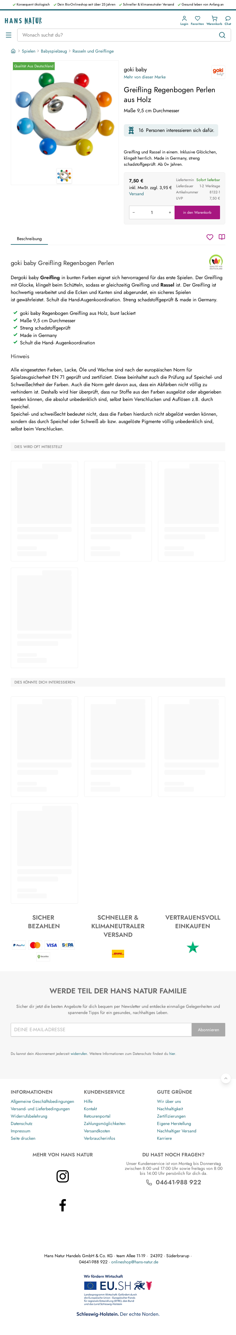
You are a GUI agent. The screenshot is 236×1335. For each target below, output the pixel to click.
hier (172, 1053)
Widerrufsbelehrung (29, 1116)
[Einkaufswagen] (214, 20)
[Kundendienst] (227, 20)
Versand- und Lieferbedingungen (40, 1109)
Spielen (28, 51)
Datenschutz (21, 1123)
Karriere (164, 1138)
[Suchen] (222, 35)
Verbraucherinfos (99, 1138)
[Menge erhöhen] (170, 212)
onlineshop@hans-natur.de (134, 1262)
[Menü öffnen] (9, 35)
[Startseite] (14, 51)
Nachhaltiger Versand (176, 1131)
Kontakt (90, 1109)
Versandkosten (97, 1131)
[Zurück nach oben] (226, 1078)
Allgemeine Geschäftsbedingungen (42, 1101)
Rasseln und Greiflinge (93, 51)
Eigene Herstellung (174, 1123)
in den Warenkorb (197, 212)
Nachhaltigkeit (170, 1109)
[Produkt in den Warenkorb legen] (152, 212)
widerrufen (79, 1053)
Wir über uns (169, 1101)
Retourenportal (97, 1116)
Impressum (20, 1131)
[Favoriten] (197, 20)
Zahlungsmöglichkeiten (104, 1123)
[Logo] (23, 20)
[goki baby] (218, 72)
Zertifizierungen (171, 1116)
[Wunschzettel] (210, 237)
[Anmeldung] (184, 20)
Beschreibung (29, 239)
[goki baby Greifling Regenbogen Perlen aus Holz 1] (65, 114)
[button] (184, 20)
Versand (136, 194)
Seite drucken (23, 1138)
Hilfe (88, 1101)
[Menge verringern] (133, 212)
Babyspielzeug (54, 51)
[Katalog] (221, 237)
